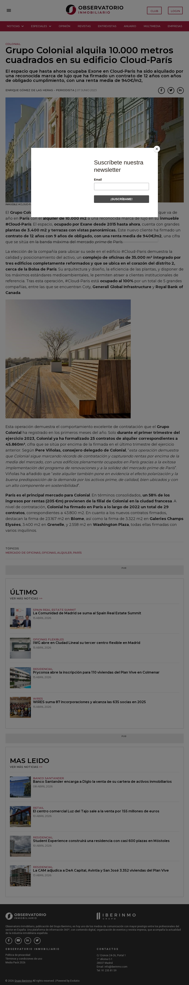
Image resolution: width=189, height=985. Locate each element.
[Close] (157, 149)
